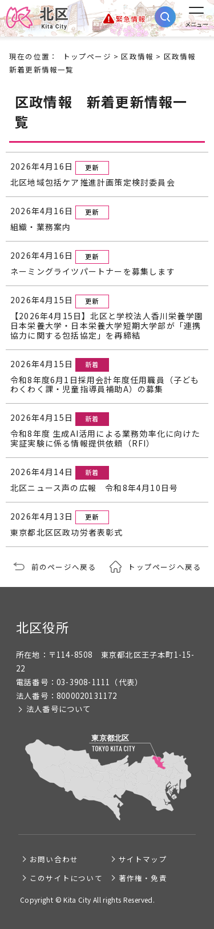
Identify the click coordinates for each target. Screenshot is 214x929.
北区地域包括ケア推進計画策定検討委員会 (92, 182)
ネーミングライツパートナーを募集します (92, 271)
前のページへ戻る (63, 566)
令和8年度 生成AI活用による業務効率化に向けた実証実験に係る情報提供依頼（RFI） (105, 438)
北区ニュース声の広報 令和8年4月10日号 (94, 488)
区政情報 (137, 56)
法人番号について (58, 708)
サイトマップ (143, 859)
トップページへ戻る (164, 566)
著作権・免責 (143, 877)
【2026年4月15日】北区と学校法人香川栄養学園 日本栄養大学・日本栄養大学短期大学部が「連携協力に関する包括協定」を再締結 (107, 325)
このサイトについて (66, 877)
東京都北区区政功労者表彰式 (66, 532)
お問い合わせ (54, 859)
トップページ (87, 56)
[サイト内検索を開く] (165, 16)
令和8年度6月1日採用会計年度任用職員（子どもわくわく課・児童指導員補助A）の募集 (105, 385)
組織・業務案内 (40, 227)
